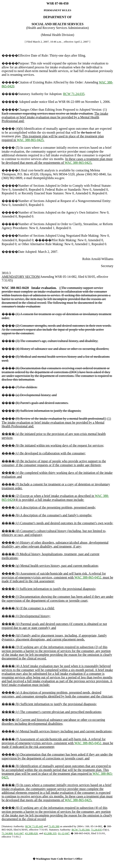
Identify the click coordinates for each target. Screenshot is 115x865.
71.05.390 (53, 826)
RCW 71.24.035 (74, 94)
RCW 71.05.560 (80, 829)
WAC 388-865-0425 (30, 140)
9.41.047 (19, 833)
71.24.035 (96, 829)
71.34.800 (7, 833)
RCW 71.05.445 (34, 826)
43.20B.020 (31, 833)
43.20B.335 (50, 833)
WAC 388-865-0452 (87, 577)
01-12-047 (64, 833)
